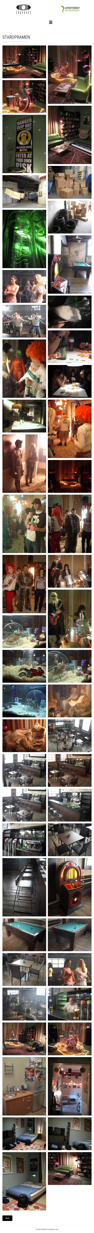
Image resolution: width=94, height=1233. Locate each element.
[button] (7, 1218)
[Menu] (50, 22)
